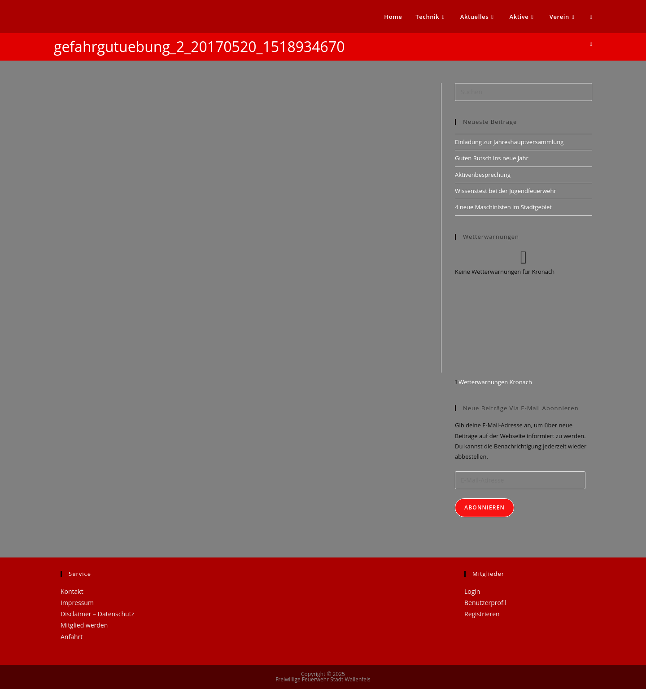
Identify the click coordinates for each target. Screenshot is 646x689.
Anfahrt (72, 636)
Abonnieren (484, 507)
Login (472, 591)
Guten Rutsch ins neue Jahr (491, 158)
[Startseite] (591, 43)
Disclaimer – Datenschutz (97, 614)
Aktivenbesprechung (483, 175)
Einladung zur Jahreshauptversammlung (509, 142)
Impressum (77, 602)
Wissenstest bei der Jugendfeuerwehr (505, 191)
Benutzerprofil (485, 602)
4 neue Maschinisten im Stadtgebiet (503, 207)
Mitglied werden (84, 625)
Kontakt (72, 591)
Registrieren (482, 614)
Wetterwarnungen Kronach (494, 382)
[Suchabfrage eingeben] (523, 92)
